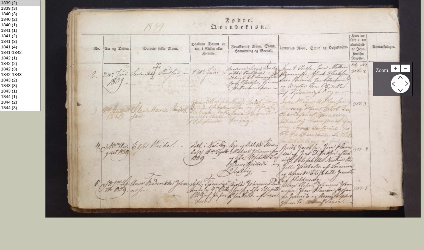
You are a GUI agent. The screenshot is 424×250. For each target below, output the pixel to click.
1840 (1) (20, 25)
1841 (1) (20, 30)
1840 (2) (20, 19)
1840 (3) (20, 14)
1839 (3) (20, 8)
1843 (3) (20, 86)
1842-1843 (20, 75)
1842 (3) (20, 69)
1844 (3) (20, 108)
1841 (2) (20, 36)
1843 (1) (20, 91)
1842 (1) (20, 58)
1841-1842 (20, 53)
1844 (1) (20, 97)
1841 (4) (20, 47)
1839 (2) (20, 3)
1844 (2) (20, 102)
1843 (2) (20, 80)
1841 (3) (20, 41)
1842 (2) (20, 64)
